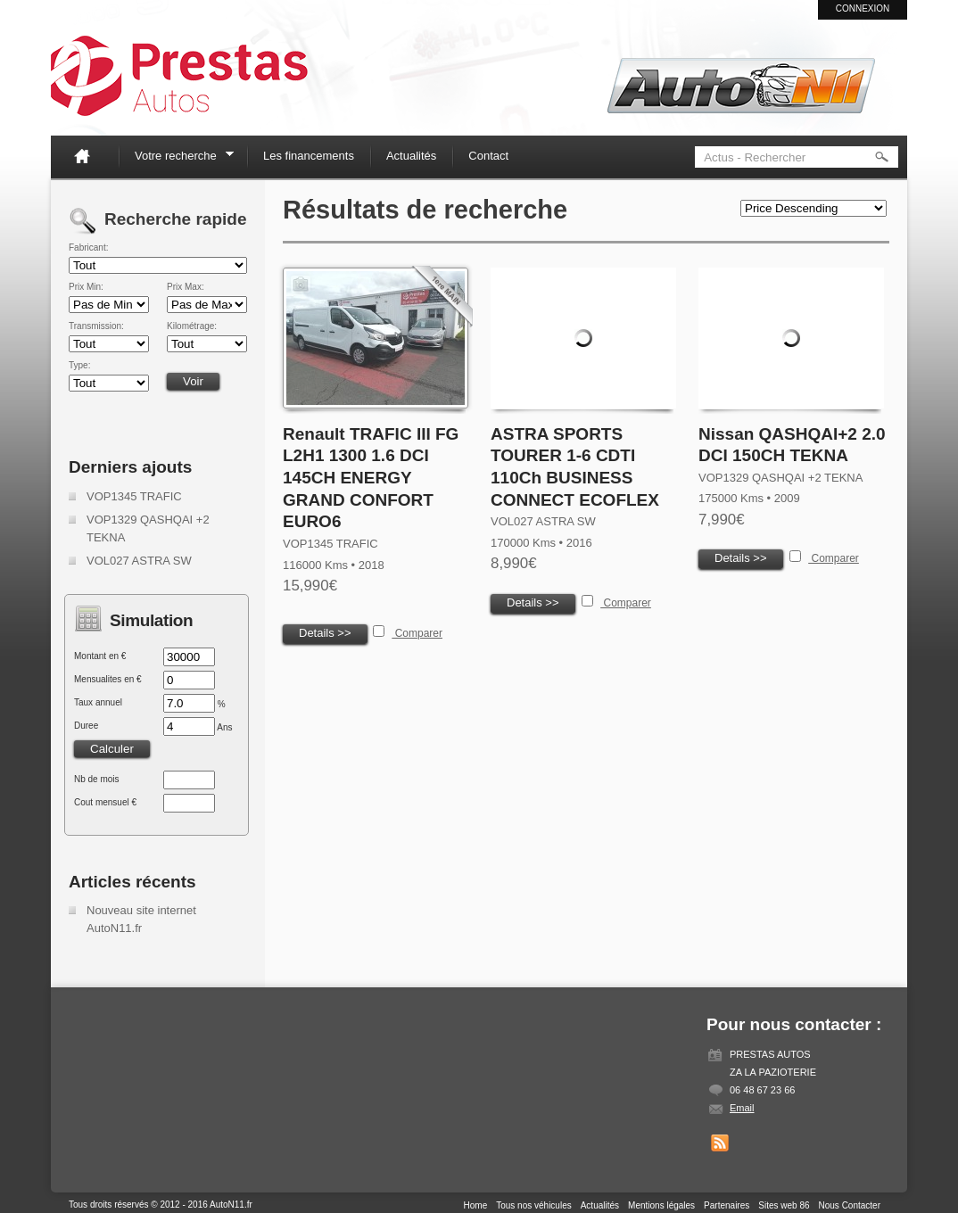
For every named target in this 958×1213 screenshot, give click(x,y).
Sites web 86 (783, 1205)
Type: (79, 365)
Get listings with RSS (720, 1143)
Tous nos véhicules (534, 1205)
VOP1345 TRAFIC (134, 496)
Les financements (308, 155)
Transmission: (96, 326)
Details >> (325, 633)
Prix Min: (86, 287)
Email (742, 1107)
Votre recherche (178, 158)
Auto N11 (179, 76)
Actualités (411, 155)
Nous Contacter (849, 1205)
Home (89, 155)
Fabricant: (88, 247)
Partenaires (726, 1205)
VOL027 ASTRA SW (139, 560)
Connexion (863, 8)
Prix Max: (185, 287)
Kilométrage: (192, 326)
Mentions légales (661, 1205)
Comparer (417, 633)
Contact (488, 155)
